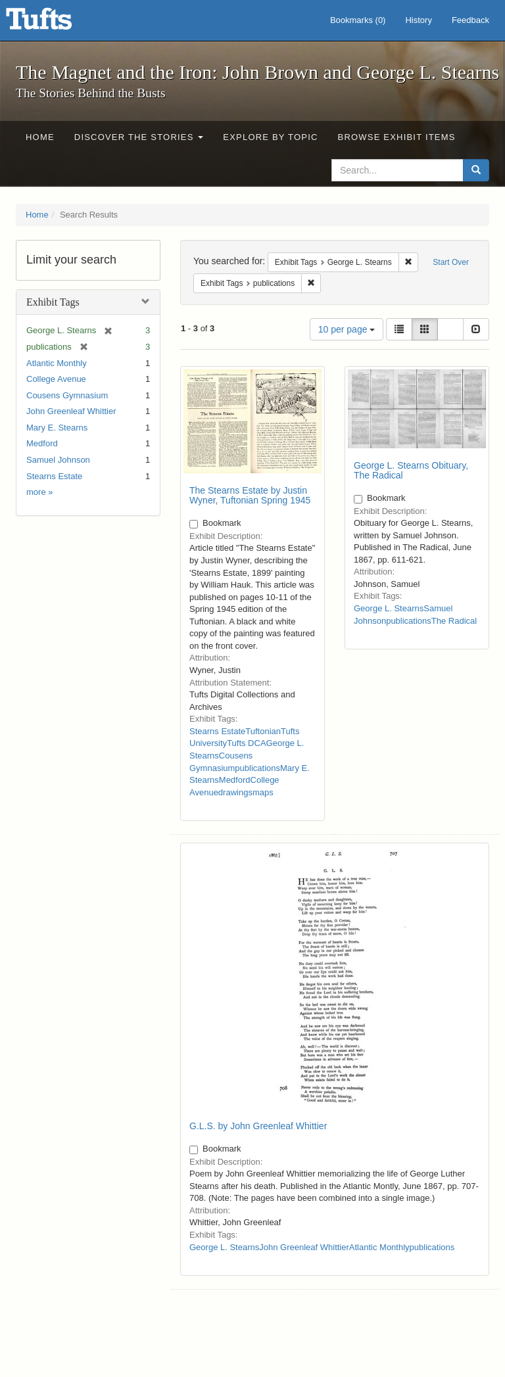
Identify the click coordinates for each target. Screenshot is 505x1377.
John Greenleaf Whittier (71, 411)
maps (263, 792)
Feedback (470, 20)
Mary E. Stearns (56, 427)
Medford (42, 443)
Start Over (451, 262)
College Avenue (56, 379)
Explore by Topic (270, 137)
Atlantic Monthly (56, 363)
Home (40, 137)
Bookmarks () (358, 20)
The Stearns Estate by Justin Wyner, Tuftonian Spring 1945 (249, 495)
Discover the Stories (139, 137)
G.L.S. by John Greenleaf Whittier (258, 1126)
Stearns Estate (54, 476)
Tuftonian (263, 731)
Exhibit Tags (53, 302)
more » (39, 492)
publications (257, 768)
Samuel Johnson (58, 460)
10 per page (346, 329)
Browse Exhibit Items (397, 137)
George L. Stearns (388, 608)
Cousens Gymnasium (67, 395)
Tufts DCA (246, 743)
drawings (235, 792)
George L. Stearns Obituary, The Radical (411, 470)
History (418, 20)
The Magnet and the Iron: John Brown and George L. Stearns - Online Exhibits (55, 23)
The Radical (454, 621)
